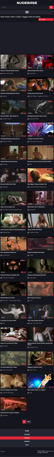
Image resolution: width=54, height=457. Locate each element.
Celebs (27, 434)
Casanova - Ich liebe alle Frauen (11, 300)
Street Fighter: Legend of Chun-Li (39, 96)
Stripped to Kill (34, 347)
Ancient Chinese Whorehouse (38, 187)
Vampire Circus (6, 119)
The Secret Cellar (7, 370)
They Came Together (8, 278)
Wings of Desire (34, 119)
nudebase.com (49, 451)
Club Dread (33, 278)
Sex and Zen (6, 255)
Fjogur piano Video (7, 73)
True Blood (33, 73)
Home (27, 431)
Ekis (3, 323)
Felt (31, 164)
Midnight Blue (6, 232)
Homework (33, 209)
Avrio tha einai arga (7, 392)
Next (28, 421)
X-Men (31, 255)
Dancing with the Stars (36, 141)
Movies (27, 441)
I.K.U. (31, 300)
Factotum (5, 415)
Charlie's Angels (34, 232)
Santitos (4, 96)
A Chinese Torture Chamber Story (12, 209)
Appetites (5, 187)
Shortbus (5, 346)
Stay (31, 392)
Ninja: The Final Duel (35, 323)
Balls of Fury (33, 370)
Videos (27, 438)
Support (3, 451)
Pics (27, 445)
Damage (4, 164)
